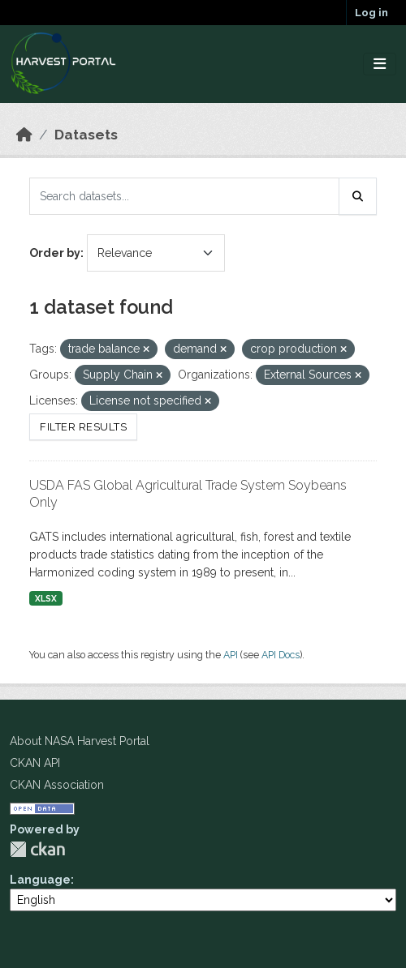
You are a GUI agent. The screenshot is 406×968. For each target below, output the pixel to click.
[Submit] (358, 196)
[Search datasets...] (184, 196)
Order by (54, 252)
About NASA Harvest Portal (79, 741)
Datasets (86, 134)
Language (40, 879)
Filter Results (83, 427)
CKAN (37, 849)
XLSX (46, 598)
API (230, 655)
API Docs (280, 655)
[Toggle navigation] (379, 64)
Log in (371, 12)
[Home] (24, 134)
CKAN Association (57, 784)
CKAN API (35, 762)
